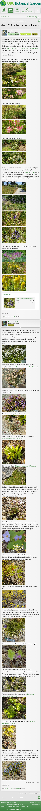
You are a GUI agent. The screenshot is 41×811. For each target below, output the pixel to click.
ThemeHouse (24, 806)
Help (39, 802)
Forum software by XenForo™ (15, 804)
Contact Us (33, 802)
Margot (6, 316)
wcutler (10, 31)
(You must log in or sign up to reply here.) (29, 793)
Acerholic (13, 316)
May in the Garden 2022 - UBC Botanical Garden (23, 48)
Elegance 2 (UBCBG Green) (8, 802)
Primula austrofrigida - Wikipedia (12, 439)
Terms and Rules (35, 804)
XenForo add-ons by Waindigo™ (14, 809)
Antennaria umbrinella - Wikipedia (27, 367)
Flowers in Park (29, 172)
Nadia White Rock (14, 322)
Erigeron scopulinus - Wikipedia (25, 466)
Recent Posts (5, 17)
